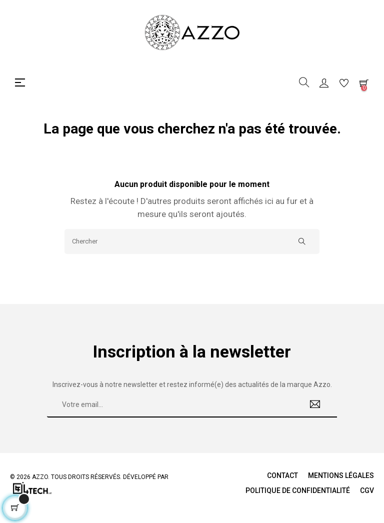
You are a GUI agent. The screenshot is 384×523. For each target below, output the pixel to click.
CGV (367, 490)
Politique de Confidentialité (298, 490)
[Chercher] (192, 242)
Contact (282, 476)
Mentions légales (341, 476)
